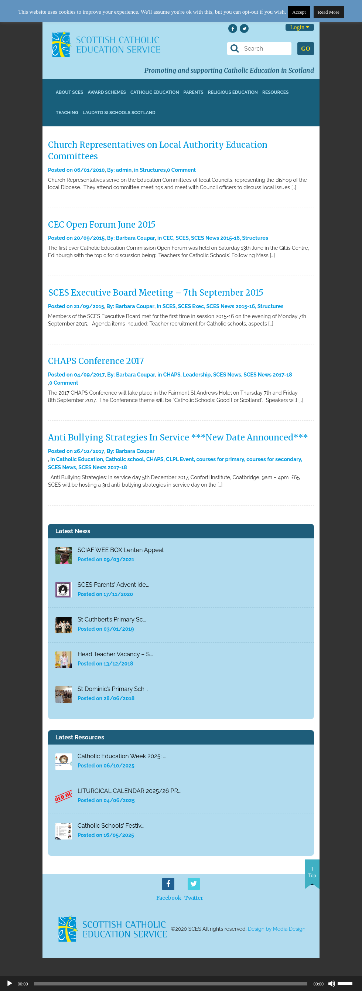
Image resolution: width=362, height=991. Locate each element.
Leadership (197, 375)
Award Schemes (107, 92)
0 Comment (181, 170)
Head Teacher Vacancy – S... (115, 654)
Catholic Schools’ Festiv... (111, 825)
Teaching (67, 112)
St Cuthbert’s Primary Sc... (112, 619)
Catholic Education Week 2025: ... (122, 756)
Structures (152, 170)
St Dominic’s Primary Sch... (113, 688)
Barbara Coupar (135, 238)
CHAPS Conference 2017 (96, 361)
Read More (328, 12)
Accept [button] (299, 12)
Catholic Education (154, 92)
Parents (194, 92)
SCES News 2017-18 (267, 375)
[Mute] (331, 983)
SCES (182, 238)
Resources (275, 92)
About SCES (69, 92)
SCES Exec (191, 306)
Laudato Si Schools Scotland (119, 112)
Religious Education (233, 92)
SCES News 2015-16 (215, 238)
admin (124, 170)
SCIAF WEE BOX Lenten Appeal (121, 550)
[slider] (348, 983)
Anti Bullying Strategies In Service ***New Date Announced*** (178, 437)
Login (299, 27)
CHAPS (172, 375)
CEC (168, 238)
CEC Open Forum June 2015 (102, 224)
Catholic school (124, 459)
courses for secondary (273, 459)
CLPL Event (180, 459)
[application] (181, 983)
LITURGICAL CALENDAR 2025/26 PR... (129, 790)
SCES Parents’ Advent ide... (113, 584)
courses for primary (220, 459)
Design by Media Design (276, 929)
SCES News (227, 375)
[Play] (9, 983)
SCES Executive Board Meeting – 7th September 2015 (155, 292)
